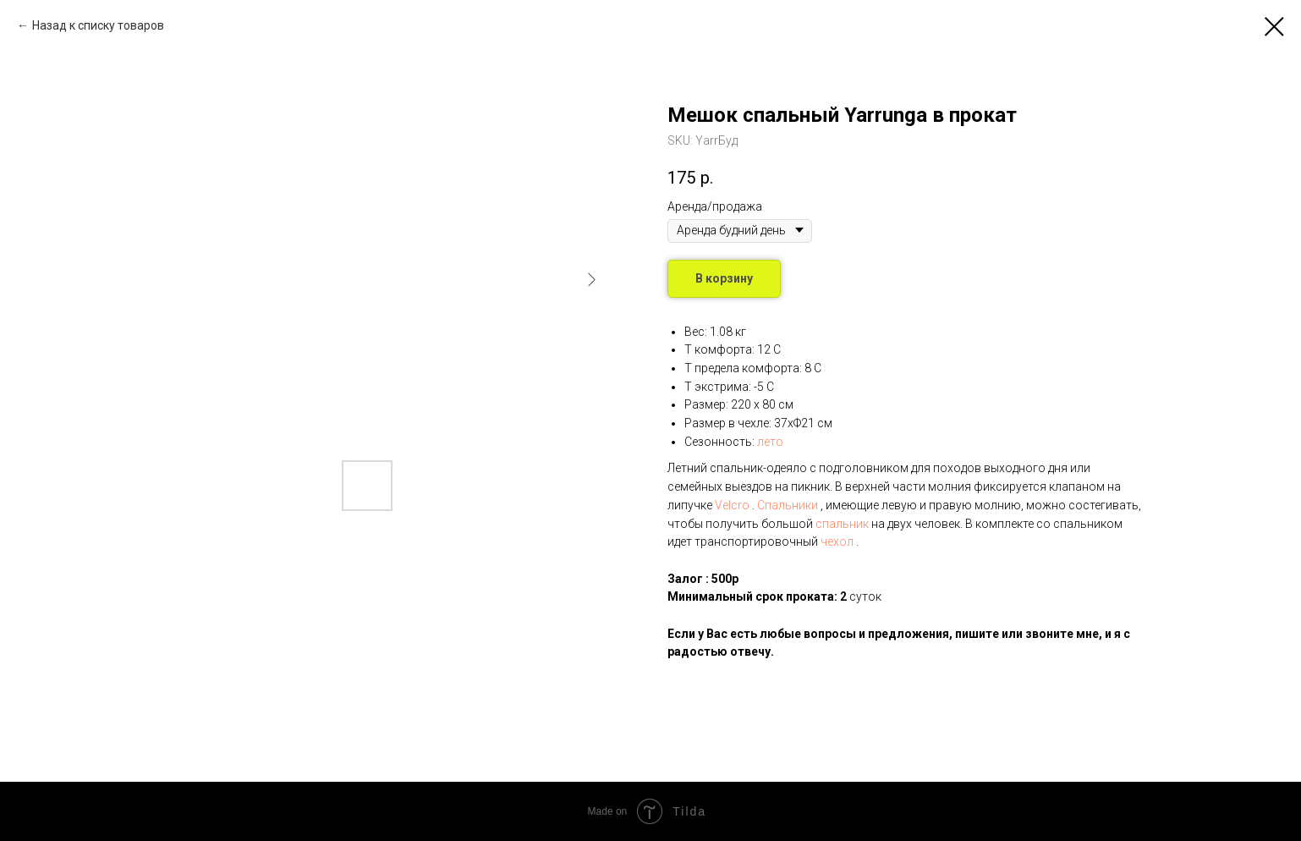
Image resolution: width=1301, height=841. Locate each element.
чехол (837, 541)
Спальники (787, 505)
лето (770, 441)
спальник (842, 523)
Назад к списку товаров (98, 25)
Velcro (732, 505)
